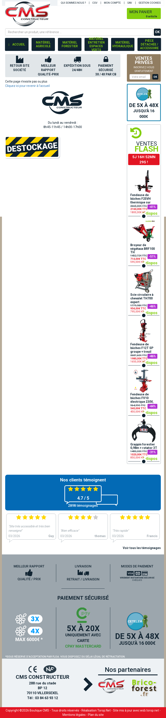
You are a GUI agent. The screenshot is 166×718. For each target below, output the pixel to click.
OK (157, 32)
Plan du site (96, 714)
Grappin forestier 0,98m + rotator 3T (143, 446)
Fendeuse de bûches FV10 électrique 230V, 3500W (141, 398)
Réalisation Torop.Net (96, 710)
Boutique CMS (39, 710)
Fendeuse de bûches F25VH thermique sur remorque (140, 199)
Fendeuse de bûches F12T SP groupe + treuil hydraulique (141, 348)
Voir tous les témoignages (142, 548)
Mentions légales (74, 714)
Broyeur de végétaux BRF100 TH (142, 248)
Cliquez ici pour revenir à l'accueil (27, 86)
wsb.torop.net (149, 710)
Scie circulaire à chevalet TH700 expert (141, 298)
